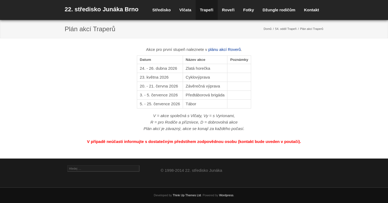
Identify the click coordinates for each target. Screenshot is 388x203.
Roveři (228, 10)
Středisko (161, 10)
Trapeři (206, 10)
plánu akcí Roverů (224, 49)
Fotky (248, 10)
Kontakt (311, 10)
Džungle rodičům (278, 10)
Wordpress (226, 195)
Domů (268, 28)
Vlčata (185, 10)
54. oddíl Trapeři (286, 28)
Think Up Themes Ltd (187, 195)
